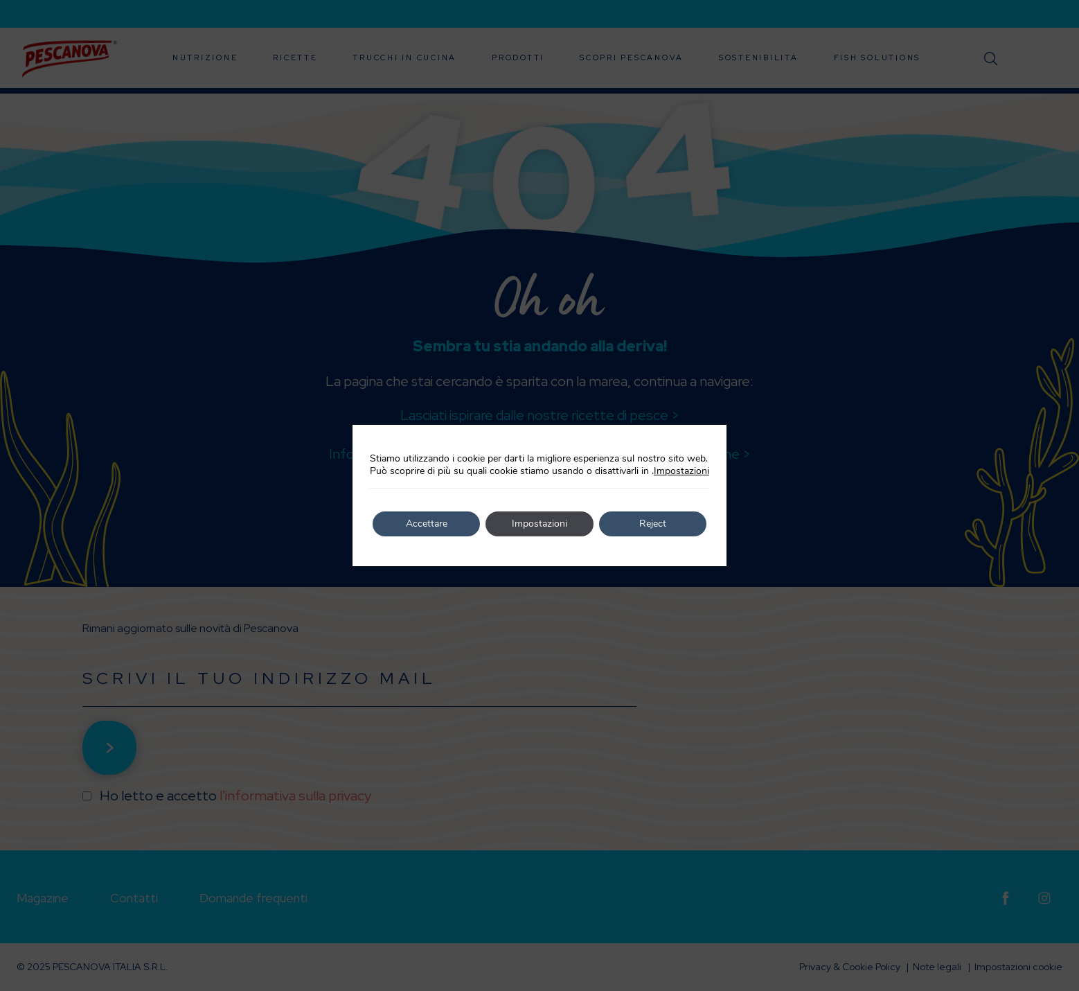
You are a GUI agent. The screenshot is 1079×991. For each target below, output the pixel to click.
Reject (652, 523)
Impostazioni (681, 471)
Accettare (426, 523)
